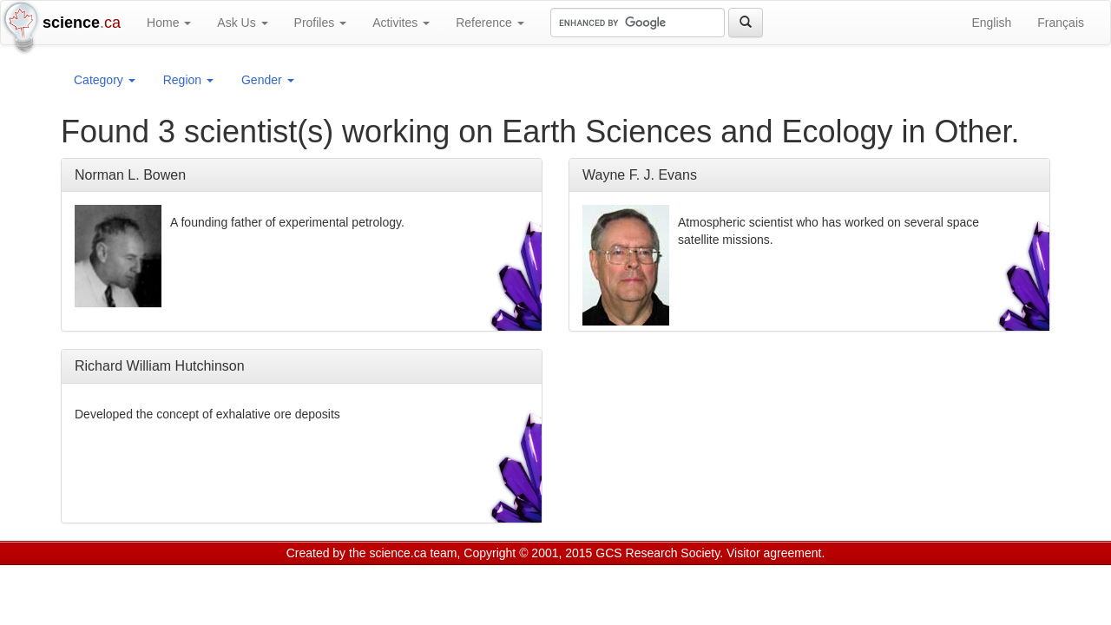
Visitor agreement (773, 553)
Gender (267, 80)
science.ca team (413, 553)
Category (104, 80)
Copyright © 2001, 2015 (527, 553)
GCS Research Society (657, 553)
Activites (401, 23)
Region (188, 80)
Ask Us (242, 23)
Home (169, 23)
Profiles (320, 23)
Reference (489, 23)
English (991, 23)
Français (1060, 23)
